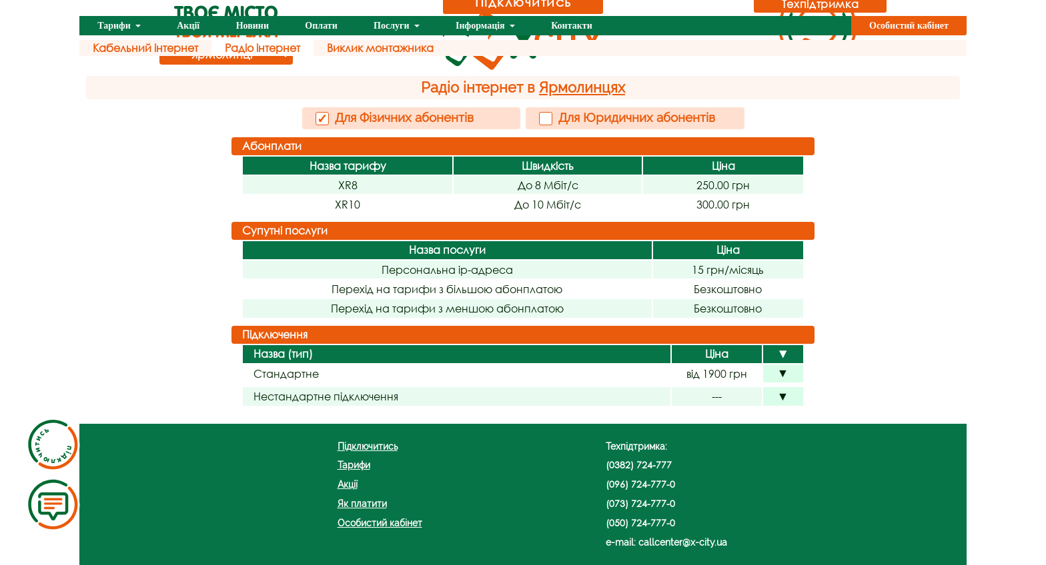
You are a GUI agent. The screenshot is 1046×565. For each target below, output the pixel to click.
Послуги (393, 26)
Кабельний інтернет (145, 48)
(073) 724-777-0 (640, 503)
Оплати (321, 26)
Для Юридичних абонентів (627, 117)
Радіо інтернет (262, 48)
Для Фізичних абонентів (395, 118)
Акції (188, 26)
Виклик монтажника (380, 48)
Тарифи (115, 26)
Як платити (362, 503)
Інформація (481, 26)
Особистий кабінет (909, 26)
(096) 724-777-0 (640, 484)
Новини (252, 26)
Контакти (571, 26)
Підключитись (368, 446)
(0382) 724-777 (639, 464)
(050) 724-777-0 (640, 522)
